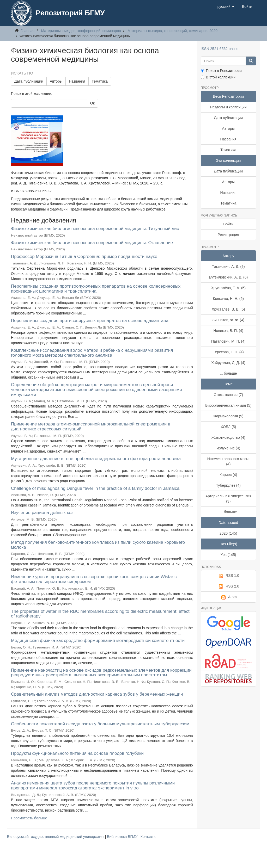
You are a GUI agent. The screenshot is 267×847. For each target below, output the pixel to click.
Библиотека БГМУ (122, 836)
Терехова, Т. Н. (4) (228, 352)
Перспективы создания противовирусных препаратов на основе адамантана (89, 320)
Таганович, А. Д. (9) (228, 266)
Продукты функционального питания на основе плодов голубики (77, 753)
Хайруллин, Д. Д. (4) (228, 363)
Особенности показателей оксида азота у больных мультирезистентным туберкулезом (100, 723)
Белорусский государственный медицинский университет (56, 836)
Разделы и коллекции (228, 107)
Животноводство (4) (228, 437)
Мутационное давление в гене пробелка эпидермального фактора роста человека (96, 458)
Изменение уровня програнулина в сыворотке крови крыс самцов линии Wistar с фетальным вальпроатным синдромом (94, 579)
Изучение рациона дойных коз (42, 512)
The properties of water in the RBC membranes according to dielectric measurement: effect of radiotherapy (100, 614)
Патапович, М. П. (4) (228, 341)
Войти (228, 224)
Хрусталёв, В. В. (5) (228, 309)
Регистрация (228, 235)
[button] (226, 6)
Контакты (148, 836)
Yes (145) (228, 555)
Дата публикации (28, 81)
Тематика (100, 81)
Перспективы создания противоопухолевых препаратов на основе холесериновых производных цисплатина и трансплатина (95, 289)
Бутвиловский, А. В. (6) (228, 277)
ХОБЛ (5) (228, 427)
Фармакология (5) (228, 416)
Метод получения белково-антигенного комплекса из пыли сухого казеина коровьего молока (98, 545)
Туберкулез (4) (228, 485)
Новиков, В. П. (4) (228, 331)
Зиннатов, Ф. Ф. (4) (228, 320)
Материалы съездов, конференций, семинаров (81, 31)
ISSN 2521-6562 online (220, 49)
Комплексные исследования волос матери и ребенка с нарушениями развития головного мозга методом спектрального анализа (92, 353)
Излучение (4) (228, 448)
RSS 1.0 (228, 575)
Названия (77, 81)
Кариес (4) (228, 475)
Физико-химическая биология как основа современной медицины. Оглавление (92, 242)
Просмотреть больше (29, 818)
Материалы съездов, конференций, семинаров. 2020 (172, 31)
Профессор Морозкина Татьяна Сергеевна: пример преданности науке (84, 256)
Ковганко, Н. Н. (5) (228, 298)
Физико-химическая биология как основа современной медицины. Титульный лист (96, 228)
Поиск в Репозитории (221, 71)
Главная (27, 31)
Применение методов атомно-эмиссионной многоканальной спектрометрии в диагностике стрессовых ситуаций (90, 426)
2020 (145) (228, 533)
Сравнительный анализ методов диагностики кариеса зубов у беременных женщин (97, 694)
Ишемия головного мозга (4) (228, 461)
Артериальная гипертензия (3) (228, 498)
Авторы (56, 81)
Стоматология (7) (228, 395)
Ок (92, 103)
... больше (228, 373)
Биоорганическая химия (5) (228, 405)
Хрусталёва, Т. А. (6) (228, 288)
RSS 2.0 (228, 586)
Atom (228, 597)
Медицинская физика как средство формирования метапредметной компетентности (98, 640)
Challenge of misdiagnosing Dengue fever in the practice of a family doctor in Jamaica (95, 488)
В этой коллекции (218, 77)
